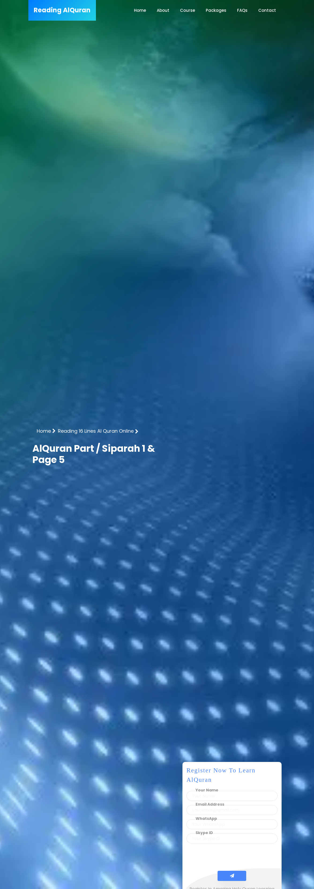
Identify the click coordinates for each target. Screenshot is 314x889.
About (163, 10)
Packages (216, 10)
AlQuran (62, 10)
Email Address (210, 804)
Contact (267, 10)
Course (187, 10)
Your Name (207, 790)
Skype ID (204, 832)
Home (140, 10)
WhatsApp (206, 818)
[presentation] (232, 858)
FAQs (242, 10)
